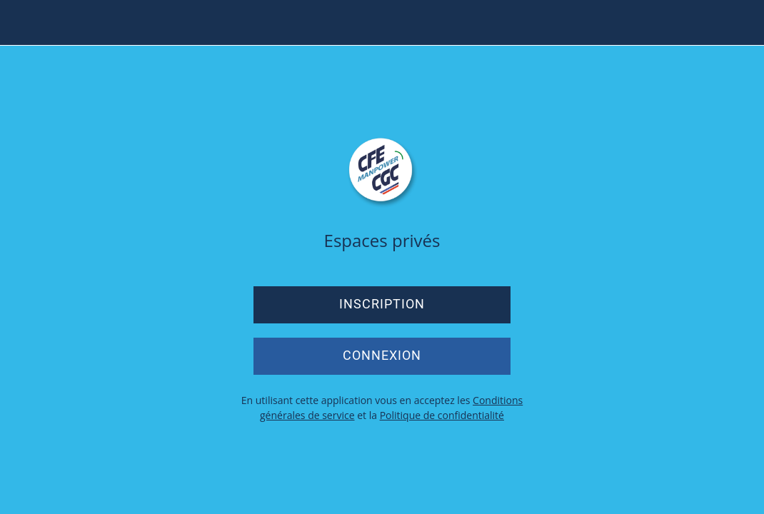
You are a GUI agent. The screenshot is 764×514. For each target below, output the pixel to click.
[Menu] (23, 23)
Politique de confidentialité (442, 415)
